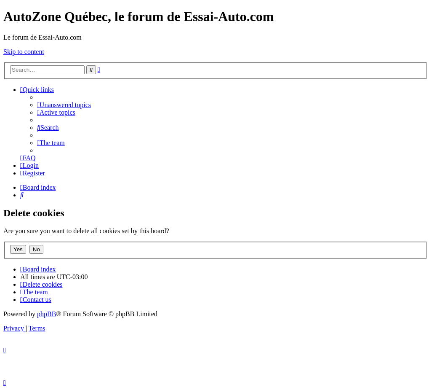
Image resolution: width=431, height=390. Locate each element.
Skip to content (23, 51)
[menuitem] (64, 104)
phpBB (46, 313)
